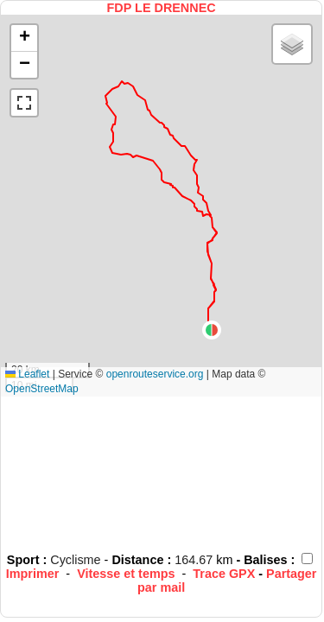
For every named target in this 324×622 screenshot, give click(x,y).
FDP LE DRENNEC (161, 8)
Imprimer (33, 574)
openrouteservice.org (155, 374)
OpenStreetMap (42, 389)
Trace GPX (224, 574)
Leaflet (27, 374)
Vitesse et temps (126, 574)
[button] (211, 330)
